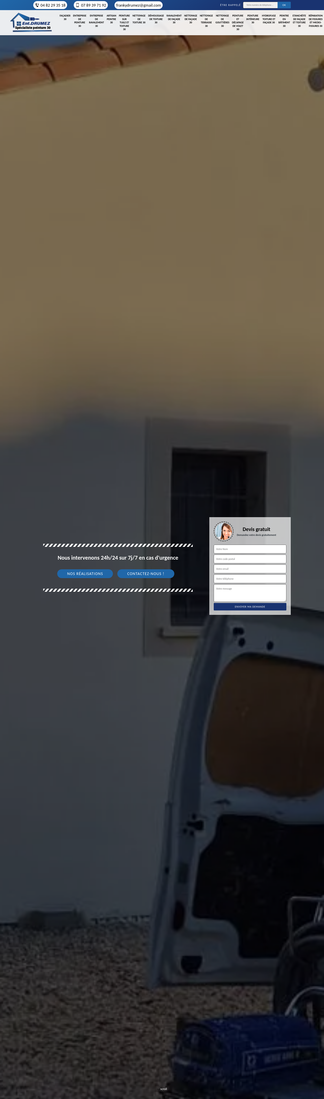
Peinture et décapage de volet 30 (238, 22)
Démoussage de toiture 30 (156, 19)
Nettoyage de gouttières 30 (222, 21)
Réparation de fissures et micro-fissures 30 (316, 21)
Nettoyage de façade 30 (190, 19)
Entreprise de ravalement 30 (96, 21)
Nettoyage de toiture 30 (139, 19)
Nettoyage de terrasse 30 (206, 21)
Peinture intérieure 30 (252, 19)
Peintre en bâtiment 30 (284, 21)
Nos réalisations (85, 573)
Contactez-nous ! (145, 573)
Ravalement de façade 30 (174, 19)
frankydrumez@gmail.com (138, 5)
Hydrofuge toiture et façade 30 (269, 19)
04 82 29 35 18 (50, 5)
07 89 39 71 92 (90, 5)
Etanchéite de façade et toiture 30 (299, 21)
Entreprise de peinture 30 (79, 21)
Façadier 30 (65, 17)
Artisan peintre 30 (111, 19)
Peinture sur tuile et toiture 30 (124, 22)
